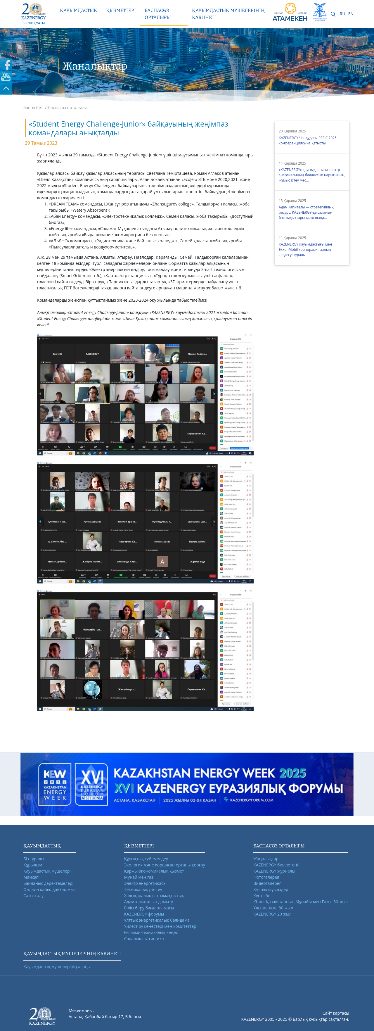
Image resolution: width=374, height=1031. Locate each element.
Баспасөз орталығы (158, 14)
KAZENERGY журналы (274, 871)
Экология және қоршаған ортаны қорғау (164, 865)
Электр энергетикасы (145, 883)
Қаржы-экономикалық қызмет (154, 871)
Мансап (31, 877)
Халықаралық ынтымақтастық (154, 895)
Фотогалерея (266, 877)
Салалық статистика (144, 938)
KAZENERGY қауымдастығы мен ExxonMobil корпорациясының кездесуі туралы (305, 249)
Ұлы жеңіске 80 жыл (273, 908)
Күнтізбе (261, 895)
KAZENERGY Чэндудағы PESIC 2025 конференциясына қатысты (308, 140)
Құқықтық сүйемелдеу (146, 858)
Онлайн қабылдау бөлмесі (49, 889)
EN (351, 13)
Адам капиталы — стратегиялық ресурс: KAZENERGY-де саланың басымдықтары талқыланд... (306, 212)
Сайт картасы (336, 1013)
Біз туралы (33, 858)
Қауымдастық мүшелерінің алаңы (57, 966)
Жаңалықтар (265, 858)
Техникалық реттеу (143, 889)
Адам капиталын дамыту (148, 901)
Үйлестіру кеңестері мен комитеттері (161, 926)
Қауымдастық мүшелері (47, 871)
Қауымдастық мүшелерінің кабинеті (228, 14)
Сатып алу (33, 895)
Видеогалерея (267, 883)
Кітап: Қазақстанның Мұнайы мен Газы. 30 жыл (300, 901)
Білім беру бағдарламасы (149, 908)
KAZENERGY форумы (144, 914)
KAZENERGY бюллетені (275, 865)
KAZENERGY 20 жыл (272, 914)
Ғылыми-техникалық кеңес (151, 932)
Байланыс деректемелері (48, 883)
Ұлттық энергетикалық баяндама (157, 920)
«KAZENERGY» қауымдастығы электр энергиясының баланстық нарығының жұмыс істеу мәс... (311, 175)
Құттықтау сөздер (270, 889)
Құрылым (32, 865)
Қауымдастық (78, 10)
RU (342, 13)
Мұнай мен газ (138, 877)
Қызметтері (121, 10)
